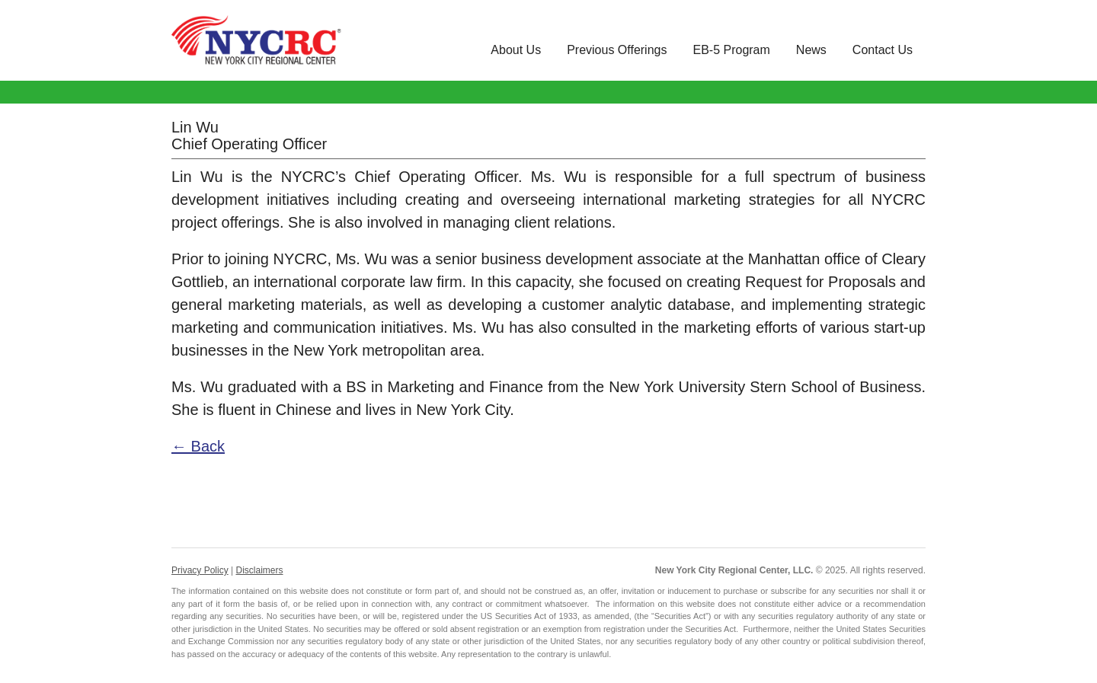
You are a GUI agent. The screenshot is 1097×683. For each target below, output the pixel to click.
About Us (516, 49)
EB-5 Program (730, 49)
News (811, 49)
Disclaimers (259, 570)
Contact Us (882, 49)
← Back (198, 446)
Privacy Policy (200, 570)
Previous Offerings (617, 49)
